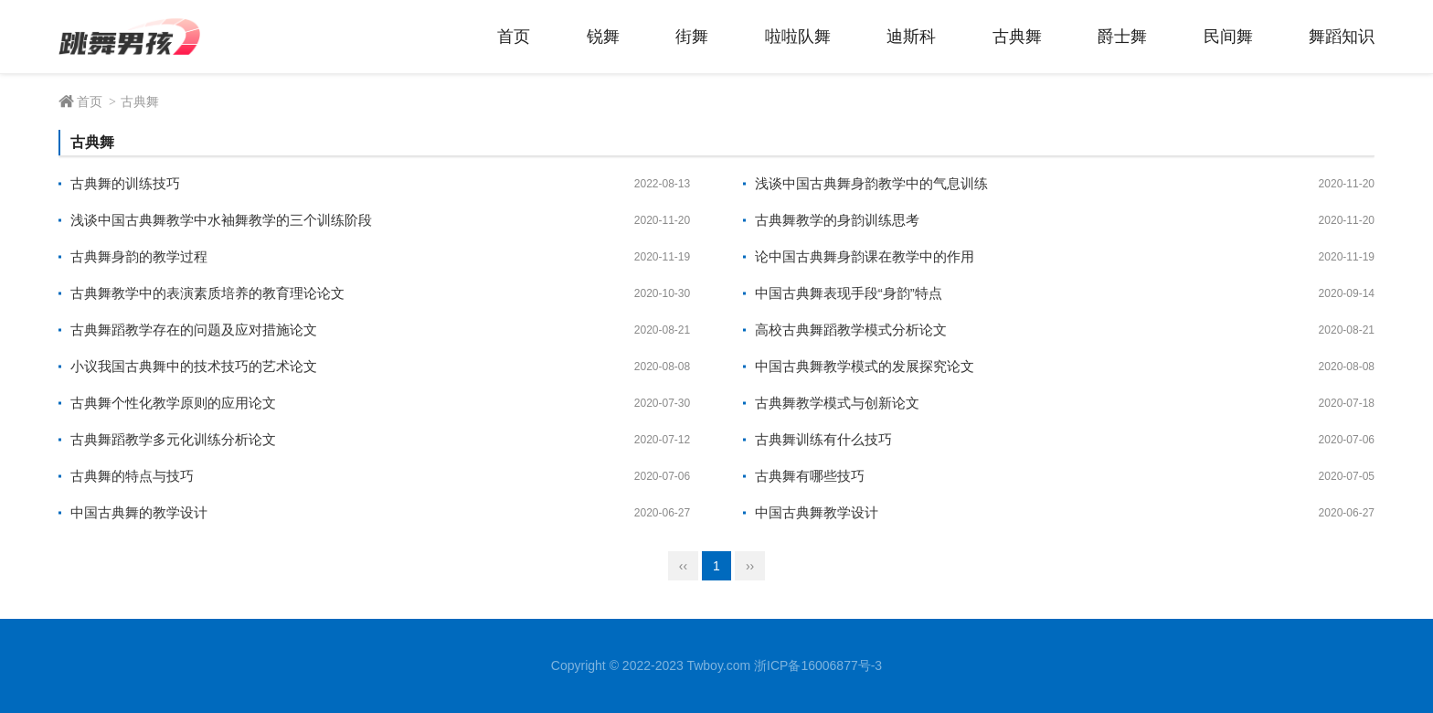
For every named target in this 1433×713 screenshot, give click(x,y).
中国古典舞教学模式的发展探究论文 (864, 366)
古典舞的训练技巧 (125, 183)
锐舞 (603, 36)
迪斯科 (911, 36)
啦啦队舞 (798, 36)
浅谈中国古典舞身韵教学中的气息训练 (871, 183)
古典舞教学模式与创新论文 (837, 402)
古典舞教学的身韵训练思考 (837, 220)
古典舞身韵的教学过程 (138, 256)
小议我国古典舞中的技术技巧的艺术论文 (193, 366)
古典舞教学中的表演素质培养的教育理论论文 (207, 293)
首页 (513, 36)
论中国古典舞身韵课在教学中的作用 (864, 256)
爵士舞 (1122, 36)
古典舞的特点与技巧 (132, 476)
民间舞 (1228, 36)
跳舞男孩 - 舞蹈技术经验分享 (145, 36)
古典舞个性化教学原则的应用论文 (173, 402)
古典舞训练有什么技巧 (823, 439)
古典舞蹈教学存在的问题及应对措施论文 (193, 329)
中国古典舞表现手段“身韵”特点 (848, 293)
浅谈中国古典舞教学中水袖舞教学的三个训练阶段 (221, 220)
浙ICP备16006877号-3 (818, 665)
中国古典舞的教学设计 (138, 512)
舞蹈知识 (1342, 36)
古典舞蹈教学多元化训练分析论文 (173, 439)
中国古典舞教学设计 (816, 512)
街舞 (691, 36)
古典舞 (1017, 36)
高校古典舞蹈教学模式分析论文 (851, 329)
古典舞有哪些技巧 (810, 476)
